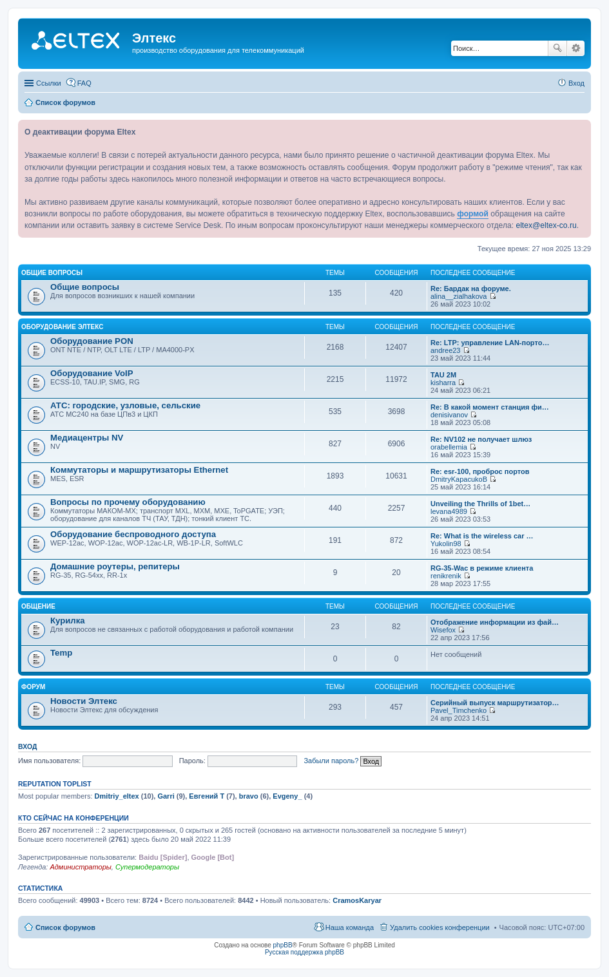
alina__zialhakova (458, 296)
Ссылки (48, 83)
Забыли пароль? (331, 760)
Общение (38, 606)
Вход (27, 746)
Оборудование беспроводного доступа (133, 534)
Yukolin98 (445, 543)
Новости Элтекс (83, 701)
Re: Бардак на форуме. (470, 288)
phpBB (283, 945)
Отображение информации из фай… (494, 622)
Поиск (557, 48)
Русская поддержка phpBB (304, 952)
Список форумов (65, 927)
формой (472, 213)
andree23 (445, 350)
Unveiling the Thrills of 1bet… (480, 503)
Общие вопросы (51, 272)
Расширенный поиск (576, 48)
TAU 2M (443, 375)
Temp (61, 653)
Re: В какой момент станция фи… (489, 407)
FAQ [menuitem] (84, 83)
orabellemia (448, 447)
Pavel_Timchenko (458, 710)
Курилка (67, 620)
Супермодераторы (147, 867)
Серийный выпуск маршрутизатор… (494, 703)
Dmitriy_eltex (117, 796)
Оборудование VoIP (91, 373)
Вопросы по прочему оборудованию (128, 502)
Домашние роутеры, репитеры (115, 566)
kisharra (443, 382)
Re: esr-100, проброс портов (479, 471)
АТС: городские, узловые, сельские (125, 405)
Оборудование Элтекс (62, 326)
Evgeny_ (287, 796)
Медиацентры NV (86, 437)
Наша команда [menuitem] (349, 927)
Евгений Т (206, 796)
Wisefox (443, 630)
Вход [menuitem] (576, 83)
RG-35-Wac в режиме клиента (481, 568)
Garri (165, 796)
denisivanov (449, 415)
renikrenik (445, 576)
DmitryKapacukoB (458, 479)
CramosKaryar (357, 900)
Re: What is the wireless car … (482, 536)
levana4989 (448, 511)
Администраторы (80, 867)
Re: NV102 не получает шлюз (481, 439)
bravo (248, 796)
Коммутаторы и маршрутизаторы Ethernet (139, 470)
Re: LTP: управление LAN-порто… (489, 342)
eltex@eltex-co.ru (546, 225)
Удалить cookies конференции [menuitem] (440, 927)
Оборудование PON (91, 341)
